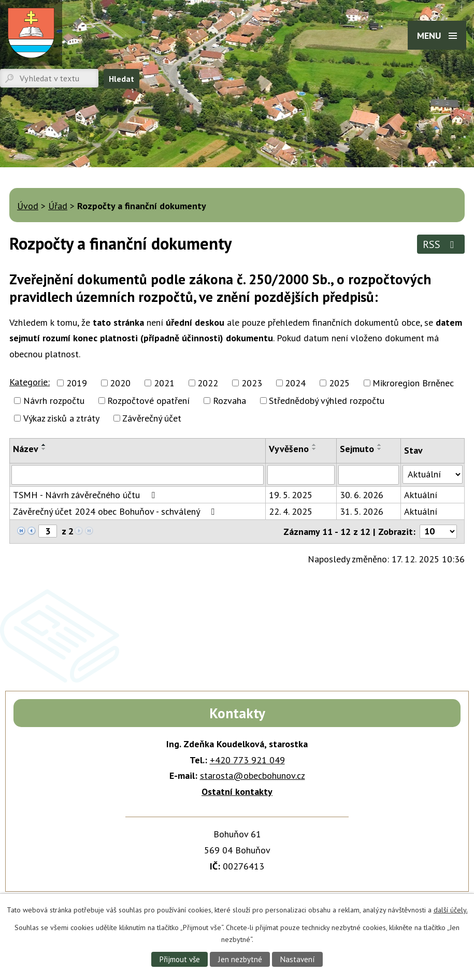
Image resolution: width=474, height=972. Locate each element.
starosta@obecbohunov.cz (252, 775)
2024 (295, 383)
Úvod (27, 206)
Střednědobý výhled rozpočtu (326, 401)
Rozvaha (229, 401)
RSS (440, 244)
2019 (76, 383)
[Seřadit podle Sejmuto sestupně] (379, 449)
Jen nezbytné (240, 959)
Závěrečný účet (151, 418)
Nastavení (298, 959)
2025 (339, 383)
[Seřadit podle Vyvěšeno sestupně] (314, 449)
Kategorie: (29, 382)
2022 (207, 383)
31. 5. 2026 (361, 511)
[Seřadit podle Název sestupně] (44, 449)
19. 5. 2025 (290, 495)
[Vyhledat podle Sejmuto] (368, 475)
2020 (120, 383)
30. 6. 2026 (361, 495)
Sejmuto (357, 449)
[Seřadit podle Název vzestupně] (44, 445)
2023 (251, 383)
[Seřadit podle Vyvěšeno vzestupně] (314, 445)
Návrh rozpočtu (53, 401)
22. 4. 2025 (290, 511)
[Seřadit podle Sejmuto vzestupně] (379, 445)
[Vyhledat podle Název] (137, 475)
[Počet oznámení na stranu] (438, 532)
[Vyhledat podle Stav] (433, 474)
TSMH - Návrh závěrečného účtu (86, 495)
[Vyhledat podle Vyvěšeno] (301, 475)
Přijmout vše (178, 959)
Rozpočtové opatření (148, 401)
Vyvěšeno (289, 449)
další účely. (451, 910)
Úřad (57, 206)
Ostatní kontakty (237, 791)
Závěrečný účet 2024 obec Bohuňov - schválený (116, 511)
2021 (164, 383)
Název (25, 449)
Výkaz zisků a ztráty (61, 418)
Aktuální (420, 495)
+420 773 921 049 (247, 760)
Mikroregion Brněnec (413, 383)
